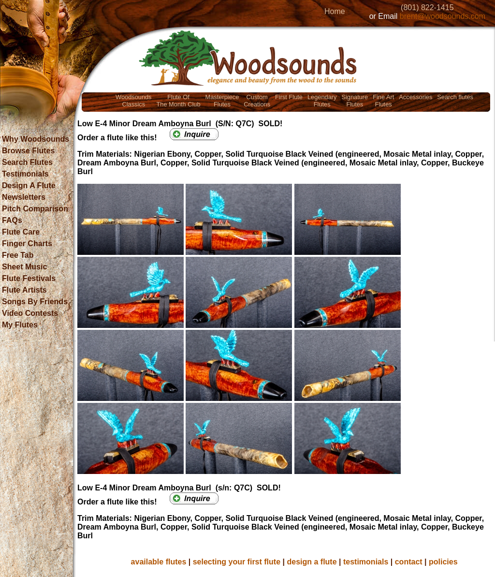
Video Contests (30, 313)
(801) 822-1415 (427, 7)
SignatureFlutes (354, 100)
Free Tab (18, 255)
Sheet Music (24, 267)
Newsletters (23, 197)
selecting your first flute (236, 562)
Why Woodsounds (35, 139)
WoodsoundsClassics (133, 100)
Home (334, 11)
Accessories (415, 97)
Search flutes (455, 97)
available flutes (159, 562)
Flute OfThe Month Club (179, 100)
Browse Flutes (28, 151)
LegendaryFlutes (321, 100)
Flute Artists (24, 290)
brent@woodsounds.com (442, 16)
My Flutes (20, 325)
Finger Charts (27, 243)
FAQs (12, 220)
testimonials (365, 562)
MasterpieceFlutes (222, 100)
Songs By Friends (35, 301)
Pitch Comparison (35, 209)
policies (443, 562)
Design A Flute (29, 185)
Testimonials (25, 174)
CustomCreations (257, 100)
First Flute (289, 97)
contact (408, 562)
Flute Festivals (29, 278)
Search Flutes (27, 162)
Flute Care (21, 232)
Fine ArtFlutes (383, 100)
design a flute (311, 562)
